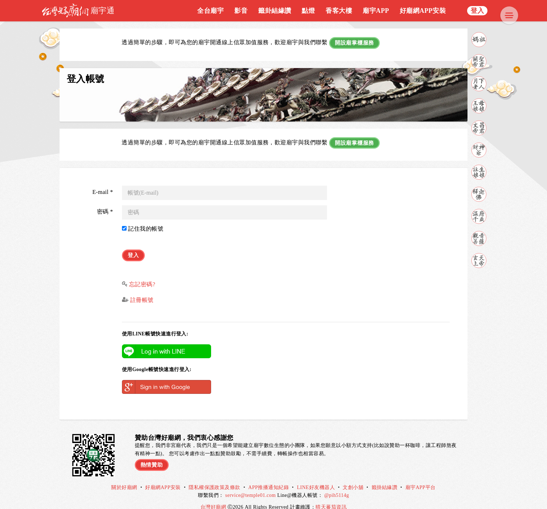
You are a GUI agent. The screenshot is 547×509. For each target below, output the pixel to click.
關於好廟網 (124, 478)
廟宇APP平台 (420, 478)
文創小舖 (353, 478)
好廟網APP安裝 (423, 10)
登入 (477, 10)
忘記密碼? (142, 275)
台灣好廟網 (214, 497)
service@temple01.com (250, 486)
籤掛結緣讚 (384, 478)
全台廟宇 (210, 10)
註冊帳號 (140, 291)
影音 (240, 10)
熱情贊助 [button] (152, 454)
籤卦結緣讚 (274, 10)
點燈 (308, 10)
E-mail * (102, 185)
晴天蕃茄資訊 (331, 497)
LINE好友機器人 (316, 478)
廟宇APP (376, 10)
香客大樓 (339, 10)
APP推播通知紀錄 (268, 478)
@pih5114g (336, 486)
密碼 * (105, 205)
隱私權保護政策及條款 (214, 478)
